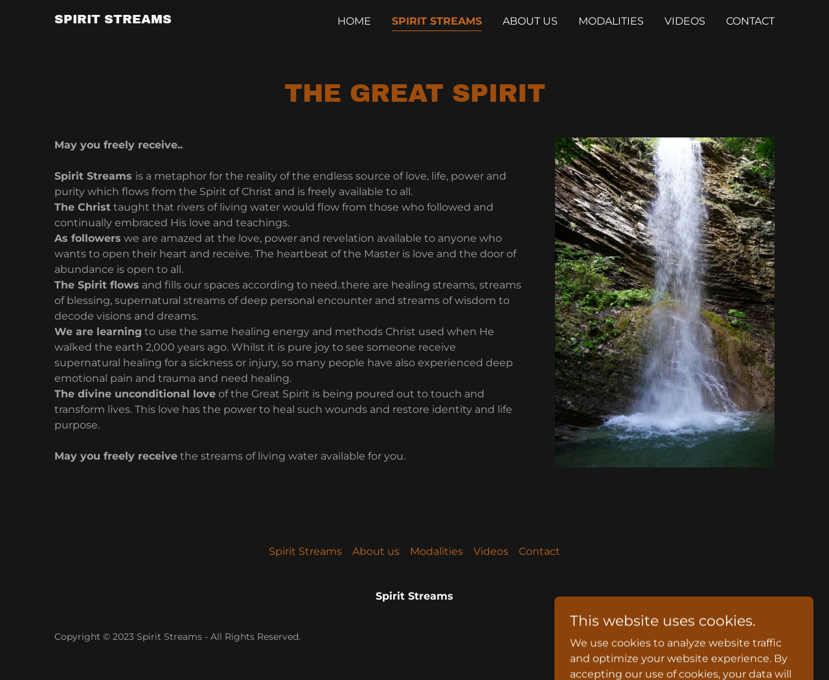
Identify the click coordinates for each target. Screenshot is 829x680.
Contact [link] (750, 21)
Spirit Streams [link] (437, 21)
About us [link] (530, 21)
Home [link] (354, 21)
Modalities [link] (611, 21)
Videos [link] (684, 21)
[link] (113, 20)
